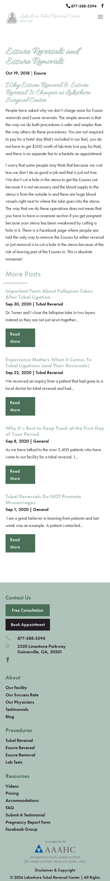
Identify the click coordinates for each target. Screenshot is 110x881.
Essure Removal (20, 755)
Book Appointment (28, 624)
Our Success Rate (22, 695)
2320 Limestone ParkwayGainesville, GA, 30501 (41, 649)
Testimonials (17, 709)
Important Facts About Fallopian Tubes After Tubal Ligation (49, 294)
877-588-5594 (83, 6)
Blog (10, 716)
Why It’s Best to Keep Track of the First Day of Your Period (55, 431)
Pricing (12, 793)
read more (15, 337)
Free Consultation (27, 610)
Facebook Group (21, 829)
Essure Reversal (20, 747)
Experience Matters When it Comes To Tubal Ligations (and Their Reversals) (49, 362)
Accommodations (22, 800)
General (41, 441)
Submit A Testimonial (25, 815)
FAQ (10, 807)
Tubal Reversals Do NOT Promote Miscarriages (43, 499)
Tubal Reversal (49, 304)
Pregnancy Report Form (28, 822)
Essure (40, 73)
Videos (12, 786)
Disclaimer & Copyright (55, 870)
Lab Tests (14, 762)
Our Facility (16, 687)
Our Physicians (20, 702)
